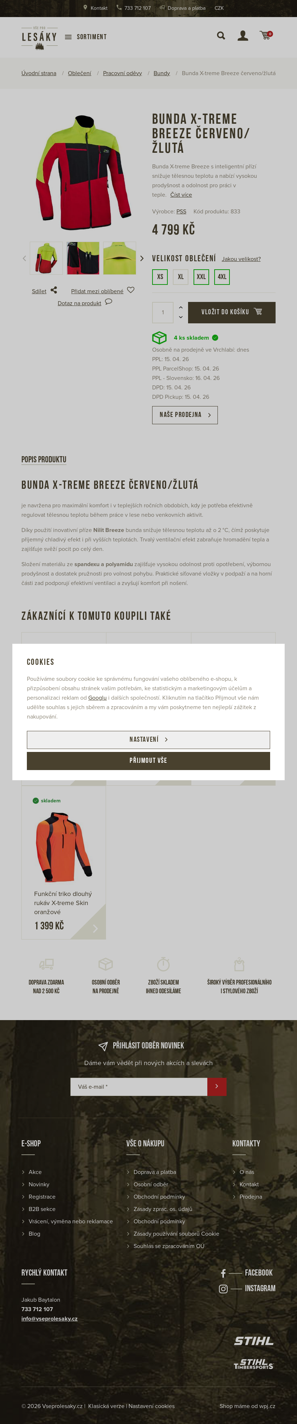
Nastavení (144, 740)
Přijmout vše (148, 761)
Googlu (97, 697)
